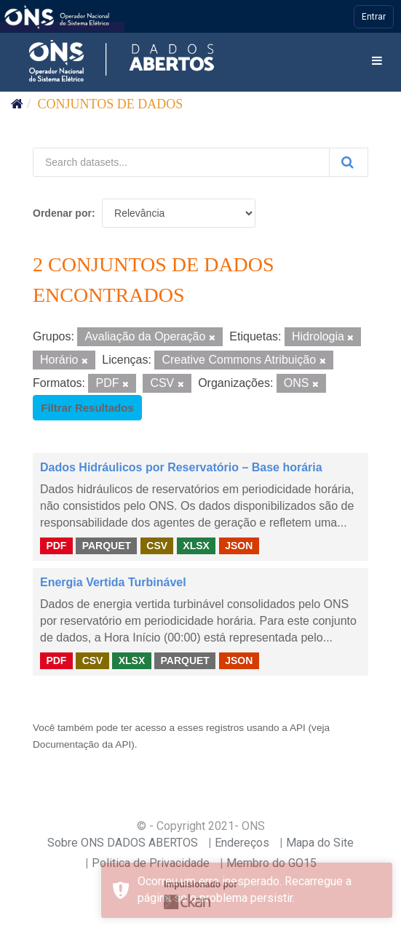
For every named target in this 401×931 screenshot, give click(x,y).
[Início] (17, 104)
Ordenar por (62, 213)
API (298, 727)
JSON (239, 545)
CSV (156, 545)
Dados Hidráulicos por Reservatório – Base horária (181, 467)
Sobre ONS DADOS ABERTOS (122, 843)
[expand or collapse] (377, 61)
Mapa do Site (320, 843)
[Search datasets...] (181, 162)
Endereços (242, 843)
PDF (56, 545)
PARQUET (106, 545)
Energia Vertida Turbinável (113, 582)
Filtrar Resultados (87, 407)
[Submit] (348, 162)
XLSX (196, 545)
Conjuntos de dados (110, 104)
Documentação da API (82, 744)
